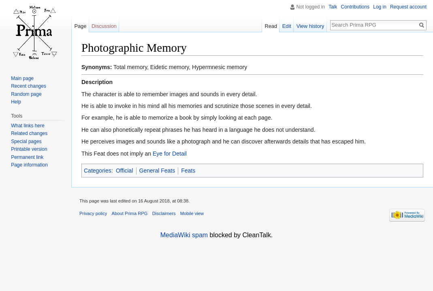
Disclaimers (164, 213)
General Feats (157, 170)
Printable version (29, 149)
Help (16, 102)
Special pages (26, 141)
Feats (188, 170)
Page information (29, 165)
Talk (332, 7)
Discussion (104, 26)
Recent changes (28, 86)
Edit (286, 26)
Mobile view (192, 213)
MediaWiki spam (184, 235)
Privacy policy (93, 213)
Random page (26, 94)
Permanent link (27, 157)
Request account (408, 7)
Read (270, 26)
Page (80, 26)
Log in (379, 7)
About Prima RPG (130, 213)
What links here (28, 126)
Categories (97, 170)
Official (124, 170)
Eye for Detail (170, 153)
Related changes (29, 133)
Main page (22, 78)
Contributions (355, 7)
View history (310, 26)
